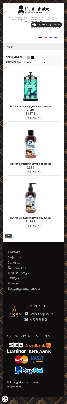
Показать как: (14, 57)
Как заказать (17, 267)
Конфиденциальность (24, 288)
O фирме (14, 257)
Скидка (13, 278)
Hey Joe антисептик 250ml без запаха (30, 217)
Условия (14, 262)
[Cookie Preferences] (5, 399)
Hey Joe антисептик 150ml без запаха (30, 163)
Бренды (13, 283)
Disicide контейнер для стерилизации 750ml (30, 108)
